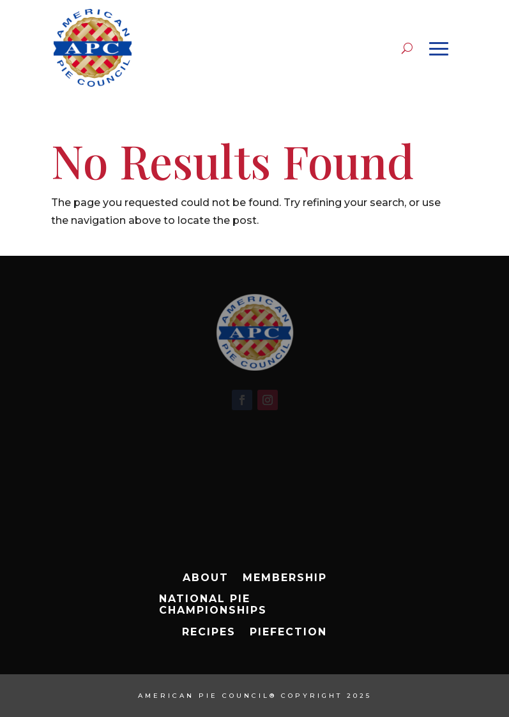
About (206, 578)
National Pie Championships (213, 604)
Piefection (288, 632)
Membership (285, 578)
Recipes (209, 632)
